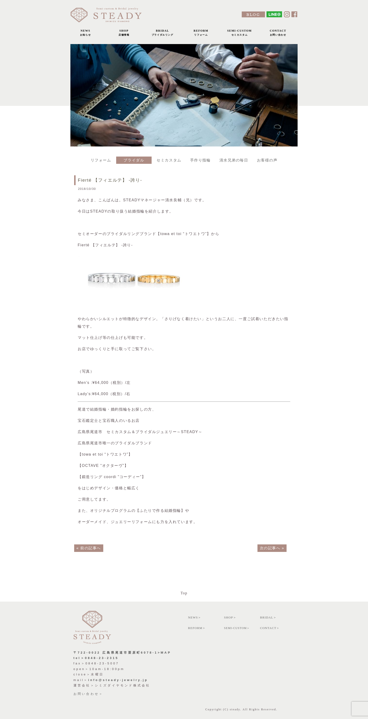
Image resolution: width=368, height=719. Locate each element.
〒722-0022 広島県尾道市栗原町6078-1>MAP (122, 652)
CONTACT (278, 34)
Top (183, 593)
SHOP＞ (230, 617)
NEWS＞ (194, 617)
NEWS (85, 34)
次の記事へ (270, 548)
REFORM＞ (197, 628)
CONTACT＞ (270, 628)
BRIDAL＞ (268, 617)
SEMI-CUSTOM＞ (237, 628)
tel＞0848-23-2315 (96, 658)
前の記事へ (90, 548)
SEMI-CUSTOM (239, 34)
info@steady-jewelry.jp (118, 680)
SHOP (124, 34)
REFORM (201, 34)
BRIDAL (162, 34)
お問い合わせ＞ (88, 694)
